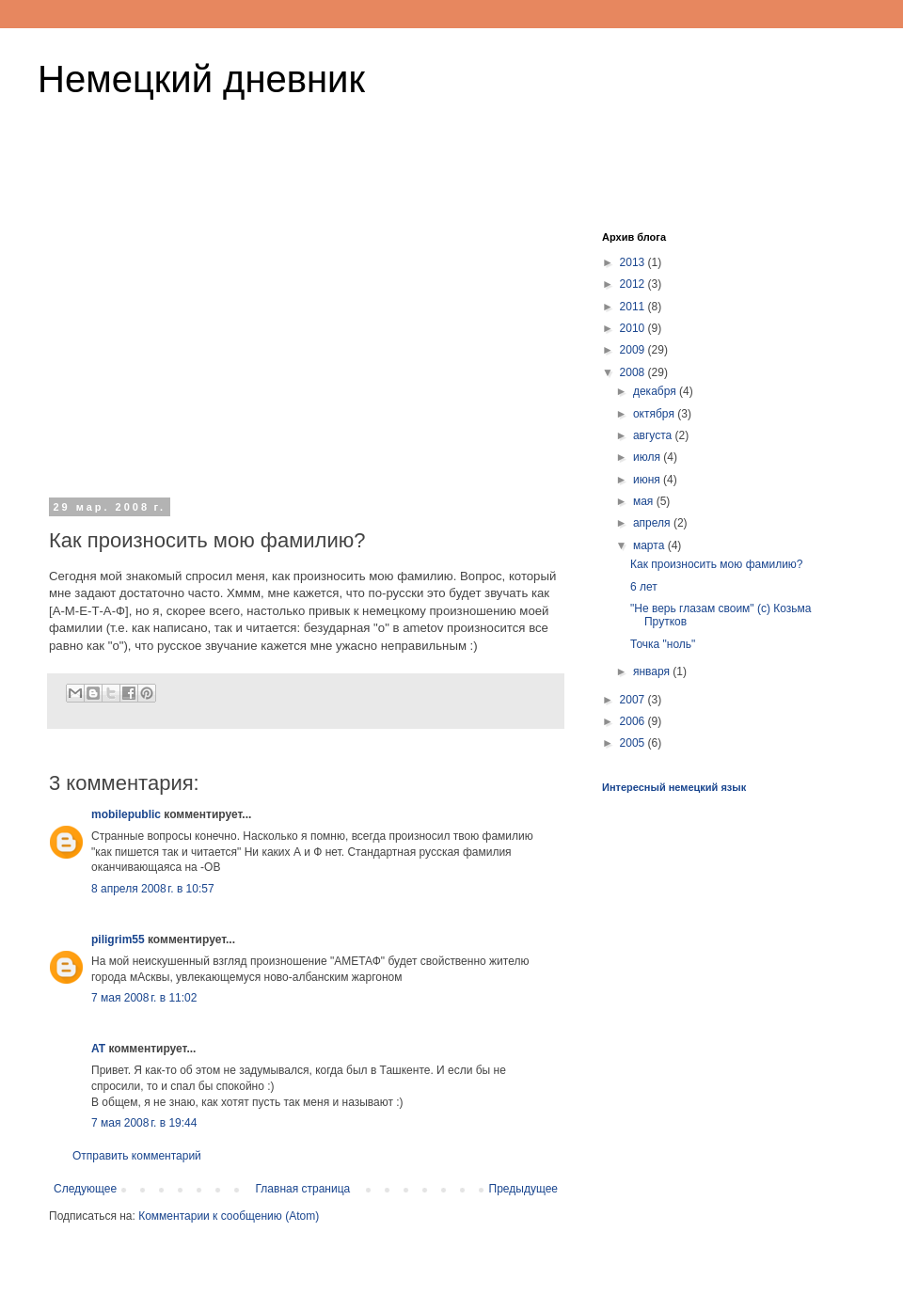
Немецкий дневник (201, 79)
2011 (634, 306)
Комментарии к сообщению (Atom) (228, 1216)
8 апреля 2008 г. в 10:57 (152, 888)
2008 (634, 372)
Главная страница (303, 1188)
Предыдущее (523, 1188)
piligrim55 (118, 939)
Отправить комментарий (136, 1155)
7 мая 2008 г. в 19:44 (144, 1122)
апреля (653, 522)
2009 (634, 349)
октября (655, 413)
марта (650, 545)
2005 (634, 743)
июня (648, 479)
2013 (634, 262)
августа (654, 435)
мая (645, 501)
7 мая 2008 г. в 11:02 (144, 997)
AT (98, 1048)
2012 (634, 284)
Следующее (85, 1188)
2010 (634, 328)
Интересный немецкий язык (674, 787)
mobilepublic (126, 814)
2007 (634, 699)
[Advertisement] (306, 347)
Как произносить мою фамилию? (716, 564)
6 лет (643, 586)
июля (648, 457)
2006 (634, 721)
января (653, 671)
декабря (656, 391)
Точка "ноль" (662, 644)
